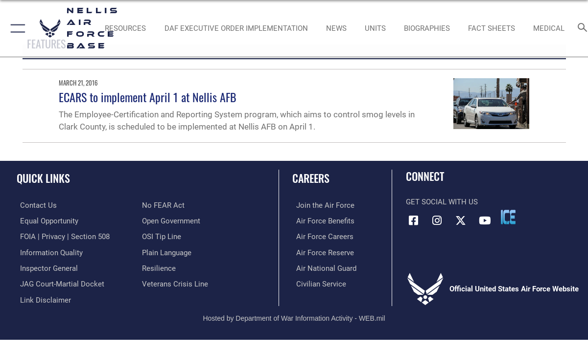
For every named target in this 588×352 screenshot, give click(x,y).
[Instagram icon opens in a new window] (437, 220)
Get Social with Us (442, 202)
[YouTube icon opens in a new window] (484, 220)
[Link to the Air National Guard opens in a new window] (322, 267)
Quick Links (43, 178)
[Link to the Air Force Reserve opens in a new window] (321, 251)
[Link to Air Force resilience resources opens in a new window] (159, 267)
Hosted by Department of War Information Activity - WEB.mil (294, 315)
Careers (310, 178)
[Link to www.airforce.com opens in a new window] (321, 205)
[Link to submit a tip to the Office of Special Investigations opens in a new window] (161, 236)
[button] (16, 28)
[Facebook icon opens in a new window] (413, 220)
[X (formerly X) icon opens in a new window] (460, 220)
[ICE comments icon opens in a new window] (508, 217)
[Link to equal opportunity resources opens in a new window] (46, 220)
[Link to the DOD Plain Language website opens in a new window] (166, 251)
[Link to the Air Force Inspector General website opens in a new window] (45, 267)
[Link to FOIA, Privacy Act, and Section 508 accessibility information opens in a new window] (61, 236)
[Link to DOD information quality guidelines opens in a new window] (48, 251)
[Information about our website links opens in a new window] (42, 297)
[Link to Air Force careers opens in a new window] (321, 236)
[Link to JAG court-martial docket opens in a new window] (59, 282)
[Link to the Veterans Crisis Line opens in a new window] (175, 282)
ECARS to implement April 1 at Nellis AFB (147, 97)
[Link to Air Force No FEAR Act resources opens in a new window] (163, 205)
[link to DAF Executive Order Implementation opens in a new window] (236, 28)
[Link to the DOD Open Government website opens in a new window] (171, 220)
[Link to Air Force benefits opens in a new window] (321, 220)
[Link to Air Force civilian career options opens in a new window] (317, 282)
